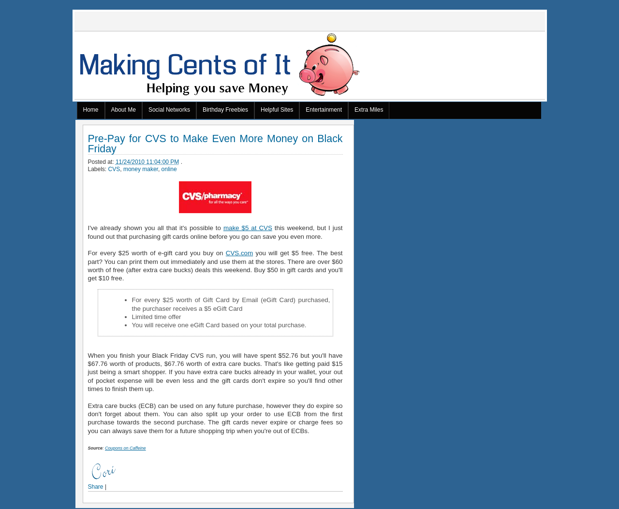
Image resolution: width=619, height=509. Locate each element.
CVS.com (239, 253)
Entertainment (324, 109)
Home (91, 109)
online (169, 169)
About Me (123, 109)
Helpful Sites (277, 109)
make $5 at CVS (247, 228)
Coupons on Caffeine (125, 448)
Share (95, 486)
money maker (140, 169)
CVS (114, 169)
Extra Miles (368, 109)
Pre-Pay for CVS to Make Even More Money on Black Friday (215, 144)
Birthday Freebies (225, 109)
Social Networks (169, 109)
